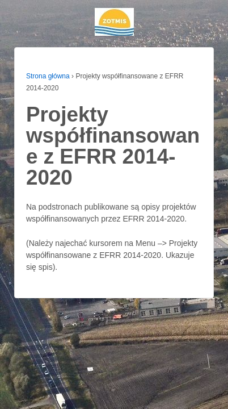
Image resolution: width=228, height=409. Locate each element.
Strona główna (48, 76)
